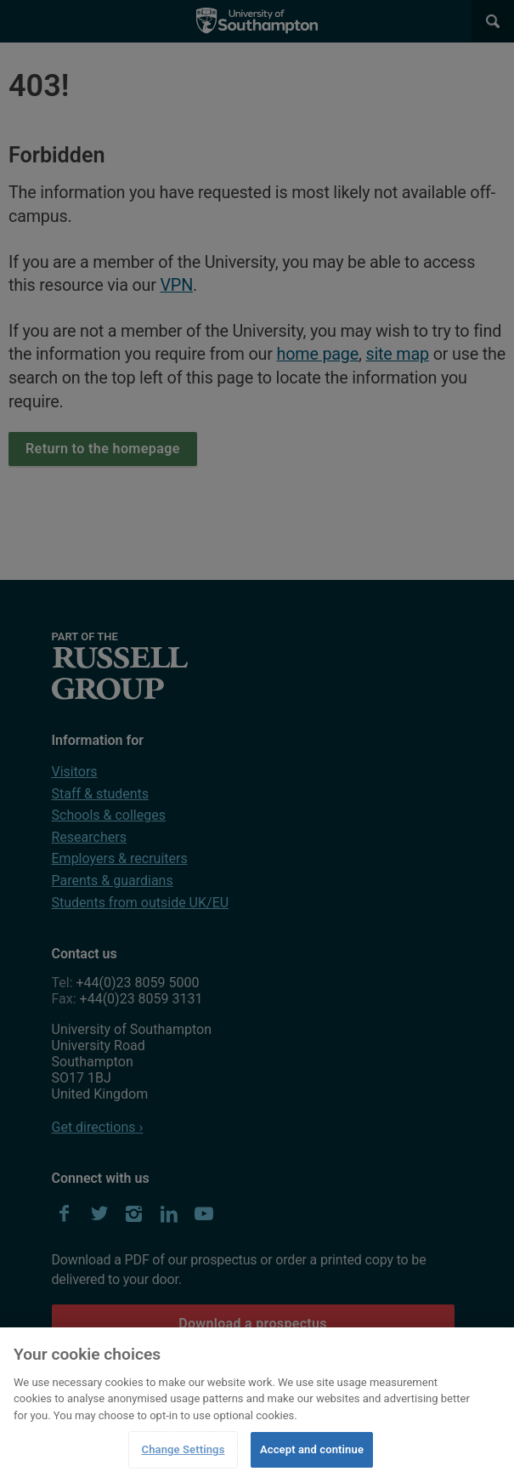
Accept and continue (312, 1449)
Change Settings (183, 1449)
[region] (257, 1405)
